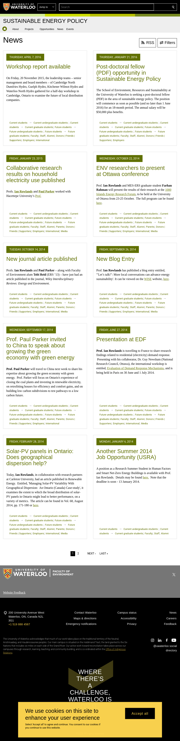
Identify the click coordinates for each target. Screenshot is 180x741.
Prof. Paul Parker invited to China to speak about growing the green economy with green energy (40, 348)
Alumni (50, 135)
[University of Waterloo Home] (19, 7)
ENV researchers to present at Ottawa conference (130, 171)
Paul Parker (47, 191)
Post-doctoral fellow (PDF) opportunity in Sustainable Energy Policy (128, 73)
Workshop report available (38, 67)
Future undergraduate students (26, 131)
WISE (148, 279)
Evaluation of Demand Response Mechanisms (135, 368)
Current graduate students (39, 127)
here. (146, 477)
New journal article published (41, 259)
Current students (18, 122)
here (99, 203)
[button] (145, 7)
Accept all (140, 713)
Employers (28, 140)
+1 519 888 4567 (19, 624)
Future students (63, 127)
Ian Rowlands (23, 191)
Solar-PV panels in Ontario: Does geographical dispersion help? (39, 457)
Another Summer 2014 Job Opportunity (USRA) (126, 454)
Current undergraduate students (51, 122)
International (43, 140)
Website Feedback (14, 592)
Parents (60, 226)
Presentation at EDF (121, 339)
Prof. (38, 195)
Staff (42, 135)
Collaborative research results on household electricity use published (35, 174)
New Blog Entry (115, 259)
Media (64, 231)
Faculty (34, 135)
